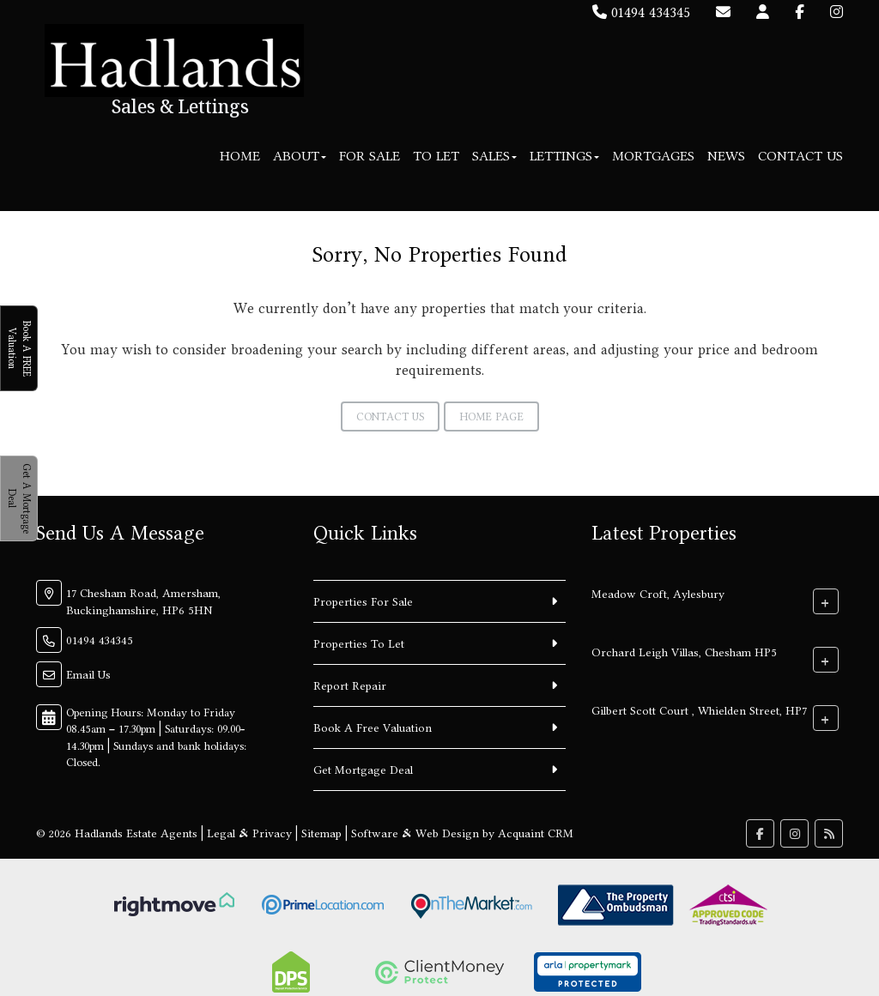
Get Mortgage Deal (363, 769)
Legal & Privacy (249, 833)
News (726, 155)
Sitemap (321, 833)
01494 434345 (641, 12)
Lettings (564, 155)
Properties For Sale (363, 601)
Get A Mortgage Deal (19, 498)
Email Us (88, 674)
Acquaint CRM (535, 833)
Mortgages (653, 155)
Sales (494, 155)
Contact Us (800, 155)
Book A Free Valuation (372, 727)
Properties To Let (358, 643)
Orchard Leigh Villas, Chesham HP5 (684, 651)
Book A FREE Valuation (19, 349)
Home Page (491, 416)
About (299, 155)
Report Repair (349, 685)
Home (240, 155)
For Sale (369, 155)
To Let (436, 155)
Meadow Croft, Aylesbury (657, 592)
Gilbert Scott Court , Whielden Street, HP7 (699, 709)
